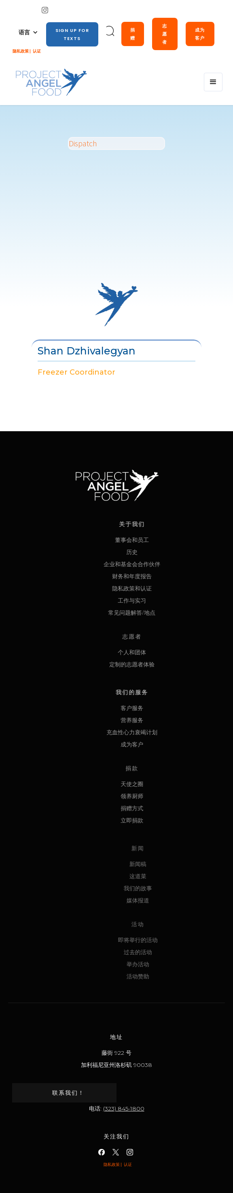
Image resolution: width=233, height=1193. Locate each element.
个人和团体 (154, 652)
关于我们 (154, 524)
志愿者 (164, 34)
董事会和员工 (155, 540)
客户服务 (154, 708)
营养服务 (154, 720)
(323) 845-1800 (123, 1108)
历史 (154, 552)
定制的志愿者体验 (154, 664)
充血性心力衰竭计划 (154, 732)
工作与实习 (154, 600)
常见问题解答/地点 (154, 612)
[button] (28, 32)
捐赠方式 (154, 808)
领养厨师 (154, 796)
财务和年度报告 (154, 576)
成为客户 (200, 34)
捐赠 (132, 34)
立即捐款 (154, 820)
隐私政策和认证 (154, 588)
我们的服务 (154, 692)
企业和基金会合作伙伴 (154, 564)
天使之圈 (154, 784)
